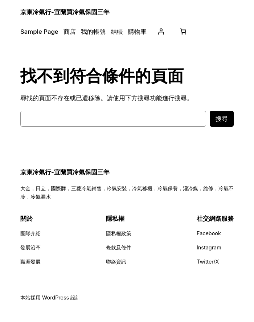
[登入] (161, 31)
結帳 (117, 31)
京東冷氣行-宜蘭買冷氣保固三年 (65, 12)
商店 (70, 31)
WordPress (55, 297)
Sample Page (39, 31)
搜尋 (222, 118)
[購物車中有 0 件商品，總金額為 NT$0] (183, 31)
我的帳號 (93, 31)
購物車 (137, 31)
